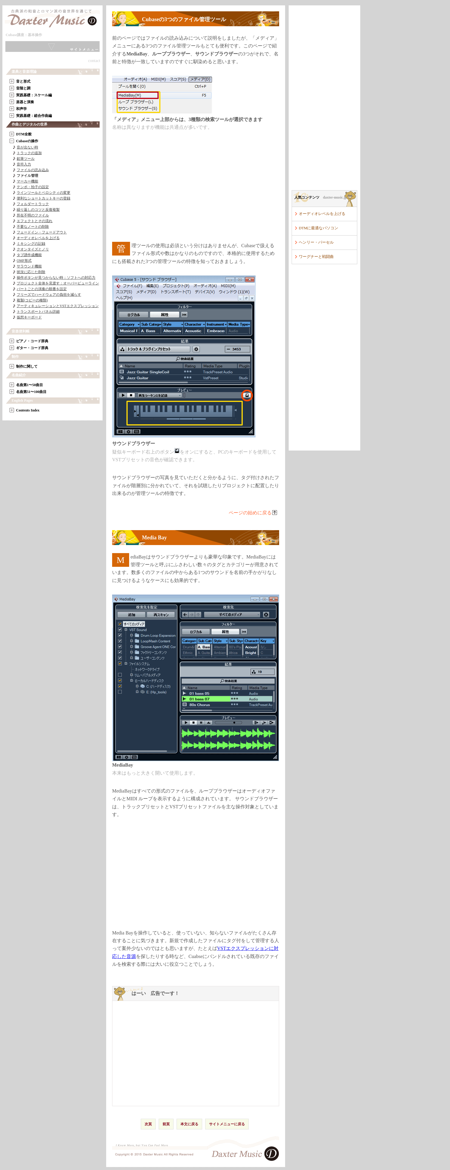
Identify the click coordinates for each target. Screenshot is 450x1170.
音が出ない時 (27, 147)
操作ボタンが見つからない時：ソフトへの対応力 (56, 278)
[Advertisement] (195, 186)
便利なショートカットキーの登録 (43, 198)
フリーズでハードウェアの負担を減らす (49, 294)
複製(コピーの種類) (32, 300)
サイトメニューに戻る (227, 1124)
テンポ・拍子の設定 (33, 187)
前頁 (166, 1124)
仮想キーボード (29, 317)
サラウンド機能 (29, 266)
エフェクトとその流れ (34, 221)
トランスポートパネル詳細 (38, 311)
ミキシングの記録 (31, 244)
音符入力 (24, 164)
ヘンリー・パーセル (316, 242)
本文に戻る (189, 1124)
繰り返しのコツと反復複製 (38, 210)
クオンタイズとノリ (33, 249)
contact (94, 60)
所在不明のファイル (33, 215)
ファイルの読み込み (33, 170)
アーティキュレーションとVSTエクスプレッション (58, 306)
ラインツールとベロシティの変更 (43, 193)
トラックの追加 (29, 153)
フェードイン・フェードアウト (42, 232)
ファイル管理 (27, 176)
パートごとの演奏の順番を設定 (42, 289)
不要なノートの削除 (33, 227)
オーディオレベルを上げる (38, 238)
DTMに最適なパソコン (318, 228)
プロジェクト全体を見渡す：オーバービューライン (58, 283)
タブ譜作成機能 (29, 255)
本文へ (50, 36)
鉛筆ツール (26, 159)
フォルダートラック (33, 204)
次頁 (148, 1124)
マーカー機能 (27, 181)
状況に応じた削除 (31, 272)
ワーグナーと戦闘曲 (316, 257)
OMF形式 (24, 261)
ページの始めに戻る (250, 512)
